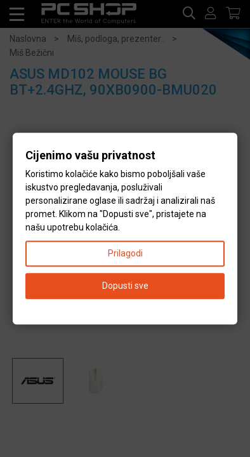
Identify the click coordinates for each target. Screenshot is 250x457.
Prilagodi (125, 253)
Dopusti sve (125, 286)
